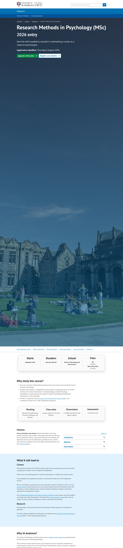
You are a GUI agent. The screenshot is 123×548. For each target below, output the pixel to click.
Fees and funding (79, 349)
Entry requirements (37, 16)
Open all (103, 433)
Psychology (35, 21)
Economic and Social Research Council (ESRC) (52, 398)
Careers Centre (21, 487)
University (19, 21)
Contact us (89, 349)
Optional (67, 442)
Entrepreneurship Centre (56, 497)
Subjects (21, 11)
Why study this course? (24, 349)
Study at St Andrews (23, 16)
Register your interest (48, 56)
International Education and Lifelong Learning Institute (36, 495)
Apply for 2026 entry (26, 56)
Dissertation (68, 446)
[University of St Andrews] (29, 4)
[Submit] (104, 4)
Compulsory (68, 437)
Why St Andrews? (52, 349)
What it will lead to (39, 349)
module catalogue (24, 444)
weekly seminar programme (57, 537)
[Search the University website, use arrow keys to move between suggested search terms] (87, 4)
